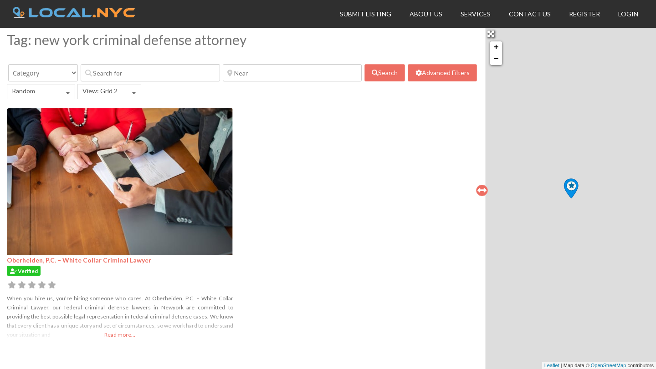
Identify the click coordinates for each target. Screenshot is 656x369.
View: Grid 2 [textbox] (100, 91)
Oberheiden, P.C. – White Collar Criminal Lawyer (79, 260)
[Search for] (150, 72)
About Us (426, 14)
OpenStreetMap (608, 365)
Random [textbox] (23, 91)
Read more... (119, 334)
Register (584, 14)
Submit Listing (365, 14)
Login (628, 14)
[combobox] (41, 91)
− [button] (496, 59)
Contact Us (530, 14)
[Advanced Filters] (442, 72)
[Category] (43, 72)
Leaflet (551, 365)
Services (476, 14)
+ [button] (496, 47)
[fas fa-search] (384, 72)
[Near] (292, 72)
